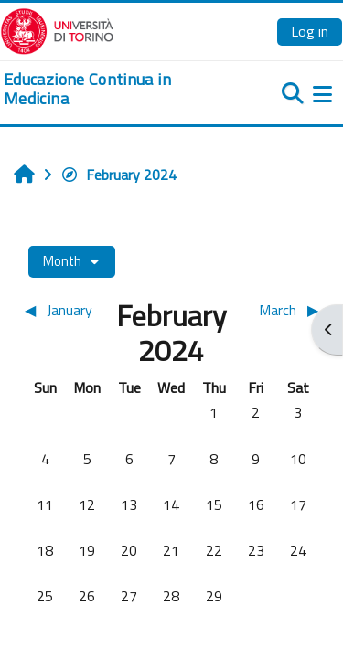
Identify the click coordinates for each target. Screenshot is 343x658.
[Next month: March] (282, 310)
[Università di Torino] (57, 29)
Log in (309, 31)
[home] (114, 89)
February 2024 (118, 175)
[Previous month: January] (61, 310)
